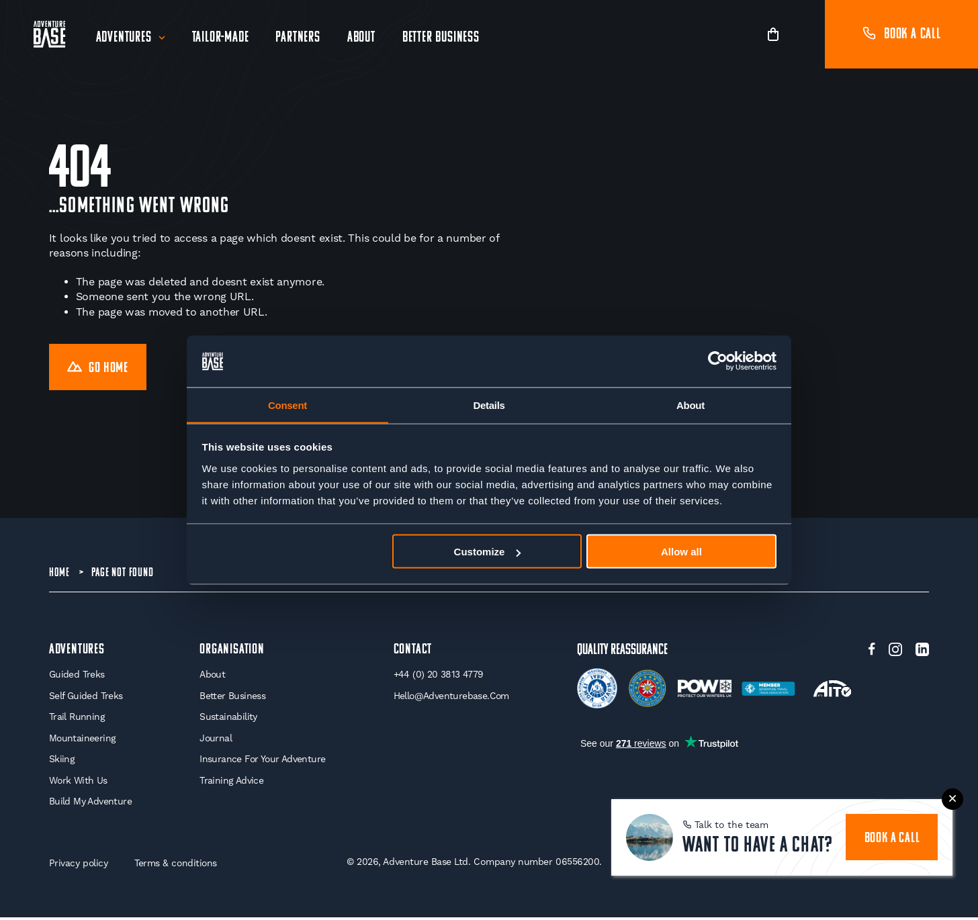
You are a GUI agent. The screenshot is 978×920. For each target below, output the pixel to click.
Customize (487, 551)
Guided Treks (77, 676)
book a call (892, 837)
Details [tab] (488, 404)
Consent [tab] (287, 404)
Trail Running (77, 718)
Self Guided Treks (86, 697)
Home (59, 573)
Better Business (441, 38)
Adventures (124, 38)
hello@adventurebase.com (451, 697)
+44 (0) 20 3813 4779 (438, 676)
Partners (298, 38)
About (361, 38)
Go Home (99, 368)
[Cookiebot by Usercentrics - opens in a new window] (717, 361)
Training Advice (231, 782)
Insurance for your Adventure (262, 761)
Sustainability (228, 718)
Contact (412, 651)
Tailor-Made (220, 38)
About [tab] (690, 404)
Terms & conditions (177, 865)
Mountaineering (83, 740)
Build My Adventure (90, 803)
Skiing (62, 761)
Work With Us (78, 782)
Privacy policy (78, 865)
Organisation (231, 651)
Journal (215, 740)
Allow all (681, 551)
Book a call (901, 34)
